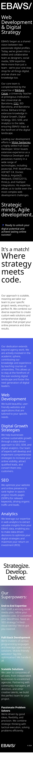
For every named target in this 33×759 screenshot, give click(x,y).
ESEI (16, 103)
